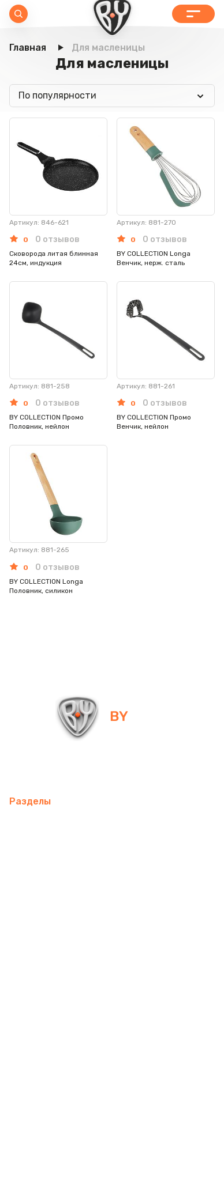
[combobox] (112, 95)
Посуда (130, 909)
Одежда (191, 964)
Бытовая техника (48, 992)
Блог (177, 1019)
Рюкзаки (143, 964)
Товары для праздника (60, 964)
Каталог (193, 14)
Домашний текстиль (55, 909)
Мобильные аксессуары (61, 826)
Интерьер (31, 853)
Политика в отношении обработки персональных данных (112, 1148)
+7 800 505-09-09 (154, 767)
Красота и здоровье (54, 1019)
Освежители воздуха (57, 881)
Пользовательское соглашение (112, 1172)
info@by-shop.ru (51, 767)
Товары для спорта (169, 826)
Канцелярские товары (149, 992)
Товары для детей (50, 936)
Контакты (133, 1019)
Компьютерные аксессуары (125, 853)
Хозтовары (127, 936)
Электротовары (153, 881)
